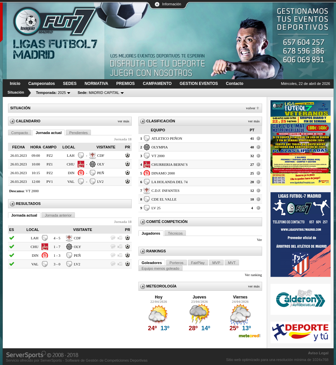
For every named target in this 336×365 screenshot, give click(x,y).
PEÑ (100, 173)
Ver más (123, 121)
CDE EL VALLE (164, 199)
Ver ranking (253, 275)
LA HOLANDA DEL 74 (169, 182)
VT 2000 (32, 191)
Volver (250, 108)
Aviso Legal (318, 353)
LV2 (100, 181)
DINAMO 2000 (163, 173)
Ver (259, 240)
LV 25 (155, 208)
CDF (100, 155)
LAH (71, 155)
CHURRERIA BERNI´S (169, 164)
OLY (101, 164)
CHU (70, 164)
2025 (51, 93)
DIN (71, 173)
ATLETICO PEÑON (166, 138)
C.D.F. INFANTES (165, 191)
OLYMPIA (159, 147)
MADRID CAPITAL (98, 93)
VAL (70, 181)
